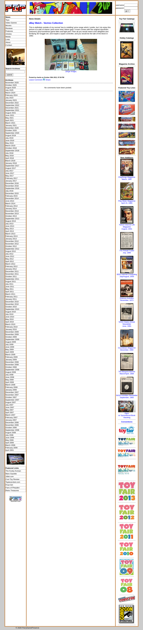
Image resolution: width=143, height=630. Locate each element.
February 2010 (11, 327)
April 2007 (9, 412)
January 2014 (11, 208)
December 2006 (12, 422)
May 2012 (9, 259)
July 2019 (9, 138)
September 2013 (12, 219)
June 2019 (9, 140)
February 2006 (11, 448)
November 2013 (12, 213)
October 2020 (11, 130)
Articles (9, 34)
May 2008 (9, 380)
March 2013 (10, 234)
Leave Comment (35, 80)
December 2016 (12, 183)
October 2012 (11, 246)
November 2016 (12, 186)
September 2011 (12, 279)
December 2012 (12, 241)
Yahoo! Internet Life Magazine (127, 226)
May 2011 (9, 289)
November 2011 (12, 274)
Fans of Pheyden (13, 488)
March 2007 (10, 415)
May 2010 (9, 319)
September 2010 (12, 309)
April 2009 (9, 352)
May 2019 (9, 143)
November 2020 (12, 128)
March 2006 (10, 445)
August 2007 (10, 402)
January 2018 (11, 163)
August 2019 (10, 135)
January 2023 (11, 100)
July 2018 (9, 153)
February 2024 (11, 95)
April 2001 (9, 450)
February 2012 (11, 266)
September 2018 (12, 151)
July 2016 (9, 191)
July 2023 (9, 98)
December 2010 (12, 302)
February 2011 (11, 297)
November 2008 (12, 365)
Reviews (9, 28)
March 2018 (10, 161)
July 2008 (9, 375)
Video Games (11, 23)
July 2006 (9, 435)
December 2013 (12, 211)
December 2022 (12, 103)
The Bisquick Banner (126, 372)
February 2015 (11, 196)
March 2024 (10, 93)
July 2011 (9, 284)
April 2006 (9, 443)
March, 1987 (127, 179)
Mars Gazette (11, 474)
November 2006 (12, 425)
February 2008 (11, 387)
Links (8, 39)
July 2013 (9, 224)
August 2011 (10, 281)
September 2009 (12, 339)
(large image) (70, 71)
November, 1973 (126, 300)
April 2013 (9, 231)
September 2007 (12, 400)
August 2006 (10, 433)
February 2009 (11, 357)
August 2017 (10, 168)
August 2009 (10, 342)
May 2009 (9, 349)
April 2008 (9, 382)
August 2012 (10, 251)
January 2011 (11, 299)
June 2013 (9, 226)
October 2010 (11, 307)
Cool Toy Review (12, 479)
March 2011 (10, 294)
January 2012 (11, 269)
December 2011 (12, 271)
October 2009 (11, 337)
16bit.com (10, 476)
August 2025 (10, 88)
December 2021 (12, 108)
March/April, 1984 (127, 374)
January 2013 (11, 239)
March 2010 (10, 324)
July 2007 (9, 405)
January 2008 (11, 390)
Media (8, 37)
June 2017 (9, 173)
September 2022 (12, 105)
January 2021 (11, 125)
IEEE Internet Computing (127, 274)
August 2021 (10, 113)
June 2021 (9, 115)
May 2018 (9, 156)
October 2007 (11, 397)
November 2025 (12, 83)
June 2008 (9, 377)
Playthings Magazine (126, 177)
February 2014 (11, 206)
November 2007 (12, 395)
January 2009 (11, 360)
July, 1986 (127, 253)
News (8, 17)
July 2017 (9, 171)
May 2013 (9, 229)
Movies (8, 25)
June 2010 (9, 317)
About (8, 42)
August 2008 (10, 372)
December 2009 (12, 332)
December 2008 (12, 362)
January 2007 (11, 420)
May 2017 (9, 176)
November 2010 (12, 304)
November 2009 (12, 334)
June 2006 (9, 438)
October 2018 (11, 148)
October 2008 (11, 367)
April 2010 (9, 322)
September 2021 (12, 110)
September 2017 (12, 166)
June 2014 (9, 201)
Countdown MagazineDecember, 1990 (127, 349)
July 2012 (9, 254)
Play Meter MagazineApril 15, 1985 (126, 202)
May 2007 (9, 410)
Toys (7, 20)
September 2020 (12, 133)
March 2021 (10, 123)
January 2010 (11, 329)
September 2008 (12, 370)
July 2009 (9, 344)
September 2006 (12, 430)
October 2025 (11, 85)
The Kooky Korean (13, 471)
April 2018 (9, 158)
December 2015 (12, 193)
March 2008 (10, 385)
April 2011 (9, 292)
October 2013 (11, 216)
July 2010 (9, 314)
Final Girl (9, 485)
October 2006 (11, 427)
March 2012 (10, 264)
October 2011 (11, 276)
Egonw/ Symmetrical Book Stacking (126, 415)
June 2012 (9, 256)
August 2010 (10, 312)
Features (9, 31)
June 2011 (9, 286)
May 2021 (9, 118)
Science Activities (127, 298)
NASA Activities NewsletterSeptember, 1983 (127, 396)
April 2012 (9, 261)
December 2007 (12, 392)
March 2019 (10, 145)
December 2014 (12, 198)
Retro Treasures (12, 490)
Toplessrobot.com (13, 482)
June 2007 (9, 407)
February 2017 (11, 178)
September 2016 (12, 188)
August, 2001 (126, 229)
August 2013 (10, 221)
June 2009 (9, 347)
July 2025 (9, 90)
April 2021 (9, 120)
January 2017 (11, 181)
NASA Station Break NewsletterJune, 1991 (127, 324)
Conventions (127, 422)
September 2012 (12, 249)
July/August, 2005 (127, 276)
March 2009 (10, 354)
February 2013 (11, 236)
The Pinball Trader (126, 251)
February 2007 (11, 417)
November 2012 (12, 244)
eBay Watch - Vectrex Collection (46, 23)
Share (48, 80)
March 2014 (10, 203)
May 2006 (9, 440)
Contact (9, 45)
